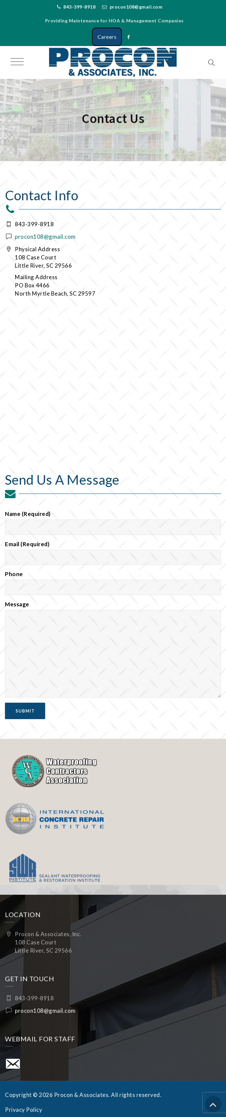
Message (113, 649)
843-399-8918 (79, 7)
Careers (107, 37)
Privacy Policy (23, 1109)
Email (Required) (113, 553)
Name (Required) (113, 522)
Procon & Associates (81, 1094)
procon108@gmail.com (136, 7)
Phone (113, 583)
